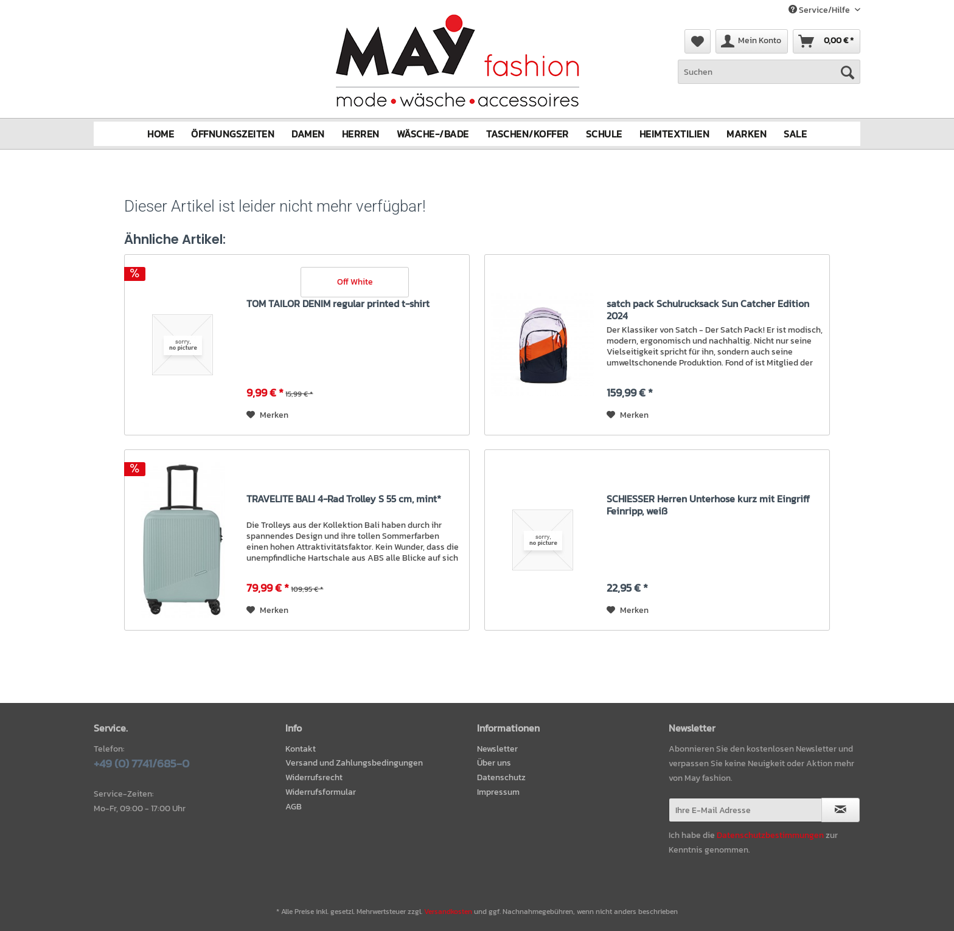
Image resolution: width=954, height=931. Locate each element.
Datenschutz (501, 777)
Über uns (494, 762)
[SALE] (795, 134)
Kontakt (300, 748)
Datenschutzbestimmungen (770, 834)
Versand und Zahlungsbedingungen (354, 762)
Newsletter (497, 748)
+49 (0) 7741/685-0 (141, 763)
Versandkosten (448, 911)
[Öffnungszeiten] (233, 134)
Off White (355, 281)
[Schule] (604, 134)
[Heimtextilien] (675, 134)
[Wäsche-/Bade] (433, 134)
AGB (293, 806)
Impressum (498, 792)
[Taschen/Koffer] (527, 134)
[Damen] (308, 134)
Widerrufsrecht (314, 777)
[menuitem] (769, 78)
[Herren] (360, 134)
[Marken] (746, 134)
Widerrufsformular (320, 792)
